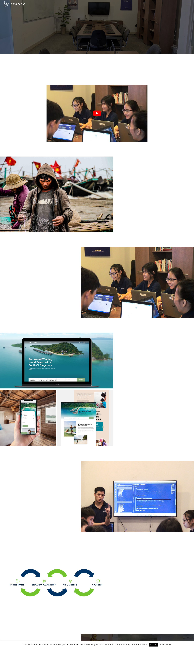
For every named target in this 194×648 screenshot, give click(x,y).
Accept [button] (153, 645)
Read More (165, 644)
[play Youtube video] (97, 113)
